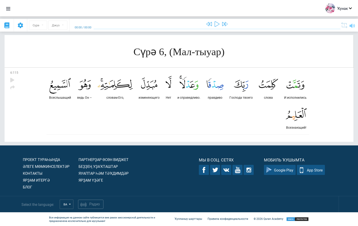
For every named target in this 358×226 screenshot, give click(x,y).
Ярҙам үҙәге (91, 180)
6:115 (14, 72)
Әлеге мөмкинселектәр (46, 166)
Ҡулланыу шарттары (188, 219)
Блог (27, 187)
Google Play (279, 170)
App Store (311, 170)
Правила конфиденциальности (228, 219)
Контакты (32, 173)
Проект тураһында (41, 159)
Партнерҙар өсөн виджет (104, 159)
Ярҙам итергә (36, 180)
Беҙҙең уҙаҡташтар (98, 166)
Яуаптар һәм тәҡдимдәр (104, 173)
